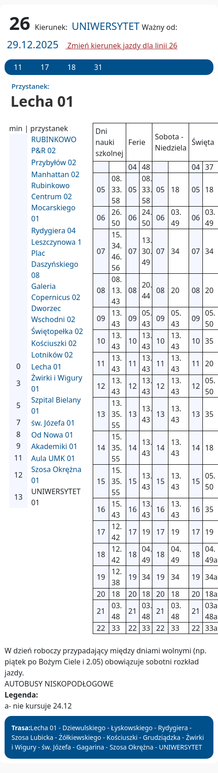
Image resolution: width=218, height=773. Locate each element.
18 (71, 67)
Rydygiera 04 (53, 230)
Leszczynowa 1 (56, 242)
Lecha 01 (46, 367)
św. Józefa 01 (53, 423)
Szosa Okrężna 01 (56, 474)
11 (18, 67)
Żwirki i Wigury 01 (56, 383)
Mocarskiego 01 (53, 213)
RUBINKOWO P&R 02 (54, 145)
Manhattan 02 (55, 174)
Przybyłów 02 (53, 162)
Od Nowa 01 (52, 435)
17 (44, 67)
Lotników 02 (52, 355)
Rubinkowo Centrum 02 (51, 191)
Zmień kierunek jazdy (121, 45)
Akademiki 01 (54, 446)
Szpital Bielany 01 (56, 405)
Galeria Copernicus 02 (55, 291)
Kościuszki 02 (54, 343)
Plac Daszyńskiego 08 (54, 264)
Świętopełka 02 (57, 331)
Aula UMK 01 (53, 458)
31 (98, 67)
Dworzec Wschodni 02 (53, 313)
